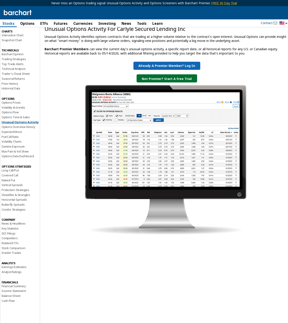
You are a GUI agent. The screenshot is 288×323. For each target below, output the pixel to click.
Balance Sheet (11, 315)
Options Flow (10, 132)
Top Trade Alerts (13, 83)
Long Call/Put (10, 190)
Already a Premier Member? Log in (166, 85)
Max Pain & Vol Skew (15, 170)
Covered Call (10, 194)
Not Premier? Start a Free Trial (167, 98)
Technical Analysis (13, 88)
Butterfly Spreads (13, 224)
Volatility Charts (12, 161)
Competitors (10, 257)
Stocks (8, 23)
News (126, 23)
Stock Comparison (13, 267)
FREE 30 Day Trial (224, 3)
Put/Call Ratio (10, 156)
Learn (157, 23)
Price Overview (11, 35)
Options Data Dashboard (18, 175)
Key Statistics (10, 248)
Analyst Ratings (12, 291)
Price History (10, 103)
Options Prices (11, 122)
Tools (141, 23)
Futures (61, 23)
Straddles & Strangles (16, 214)
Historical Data (11, 108)
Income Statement (14, 310)
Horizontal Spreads (14, 219)
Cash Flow (8, 320)
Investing (107, 23)
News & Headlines (14, 243)
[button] (283, 23)
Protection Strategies (15, 209)
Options (27, 23)
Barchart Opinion (13, 73)
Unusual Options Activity (20, 141)
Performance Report (15, 40)
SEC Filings (9, 252)
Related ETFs (10, 262)
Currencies (82, 23)
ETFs (44, 23)
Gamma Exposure (13, 166)
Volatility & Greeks (13, 127)
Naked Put (8, 199)
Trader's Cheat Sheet (16, 93)
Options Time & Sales (16, 136)
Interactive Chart (12, 54)
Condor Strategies (14, 229)
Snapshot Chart (12, 59)
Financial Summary (14, 305)
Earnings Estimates (14, 286)
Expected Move (12, 151)
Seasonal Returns (13, 98)
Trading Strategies (14, 78)
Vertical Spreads (12, 204)
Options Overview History (18, 146)
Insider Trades (11, 272)
